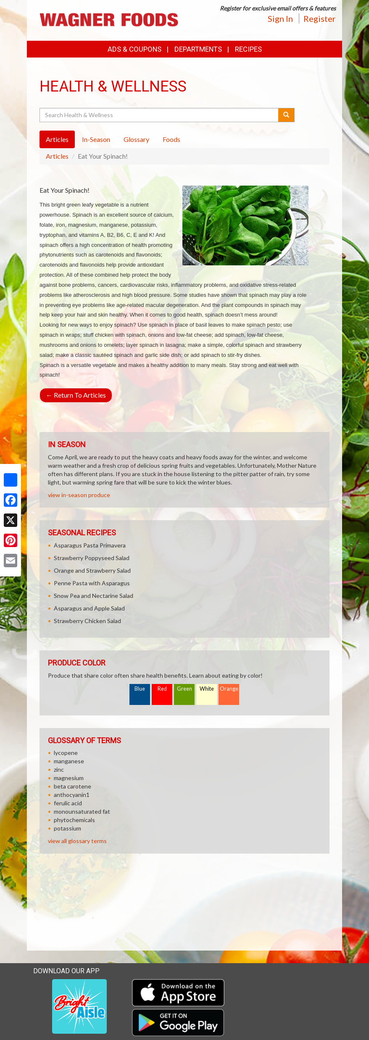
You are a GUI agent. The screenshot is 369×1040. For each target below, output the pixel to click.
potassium (67, 828)
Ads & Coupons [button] (134, 49)
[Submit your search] (286, 115)
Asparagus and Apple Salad (89, 608)
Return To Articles (76, 395)
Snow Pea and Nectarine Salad (93, 595)
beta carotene (72, 786)
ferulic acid (68, 803)
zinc (59, 769)
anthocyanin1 (72, 794)
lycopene (66, 752)
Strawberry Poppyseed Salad (91, 557)
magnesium (69, 777)
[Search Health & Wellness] (159, 115)
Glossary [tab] (136, 139)
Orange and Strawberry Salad (92, 570)
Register (319, 18)
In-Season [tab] (96, 139)
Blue (139, 689)
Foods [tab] (171, 139)
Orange (229, 689)
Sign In (280, 18)
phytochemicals (74, 819)
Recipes (248, 49)
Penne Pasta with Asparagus (92, 583)
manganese (69, 761)
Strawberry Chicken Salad (87, 620)
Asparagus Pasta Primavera (90, 545)
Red (162, 689)
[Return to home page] (109, 19)
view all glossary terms (77, 840)
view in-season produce (79, 494)
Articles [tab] (57, 139)
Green (184, 689)
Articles (57, 156)
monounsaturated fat (82, 811)
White (207, 689)
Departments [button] (198, 49)
